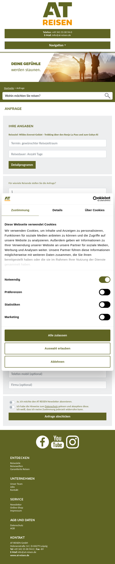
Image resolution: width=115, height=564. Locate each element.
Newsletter (16, 504)
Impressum (16, 510)
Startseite (9, 88)
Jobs (12, 486)
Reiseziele (15, 463)
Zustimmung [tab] (20, 210)
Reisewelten (16, 466)
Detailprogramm (22, 165)
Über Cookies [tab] (95, 210)
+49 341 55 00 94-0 (62, 32)
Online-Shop (16, 507)
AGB (12, 528)
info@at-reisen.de (61, 35)
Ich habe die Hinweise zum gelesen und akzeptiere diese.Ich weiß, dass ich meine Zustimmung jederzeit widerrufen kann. (53, 408)
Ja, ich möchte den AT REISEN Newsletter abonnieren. (44, 401)
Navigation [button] (56, 45)
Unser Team (16, 483)
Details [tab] (57, 210)
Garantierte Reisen (20, 469)
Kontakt (14, 489)
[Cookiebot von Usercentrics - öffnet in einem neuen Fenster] (92, 198)
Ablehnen (57, 361)
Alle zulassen (57, 335)
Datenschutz (51, 406)
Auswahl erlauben (57, 348)
